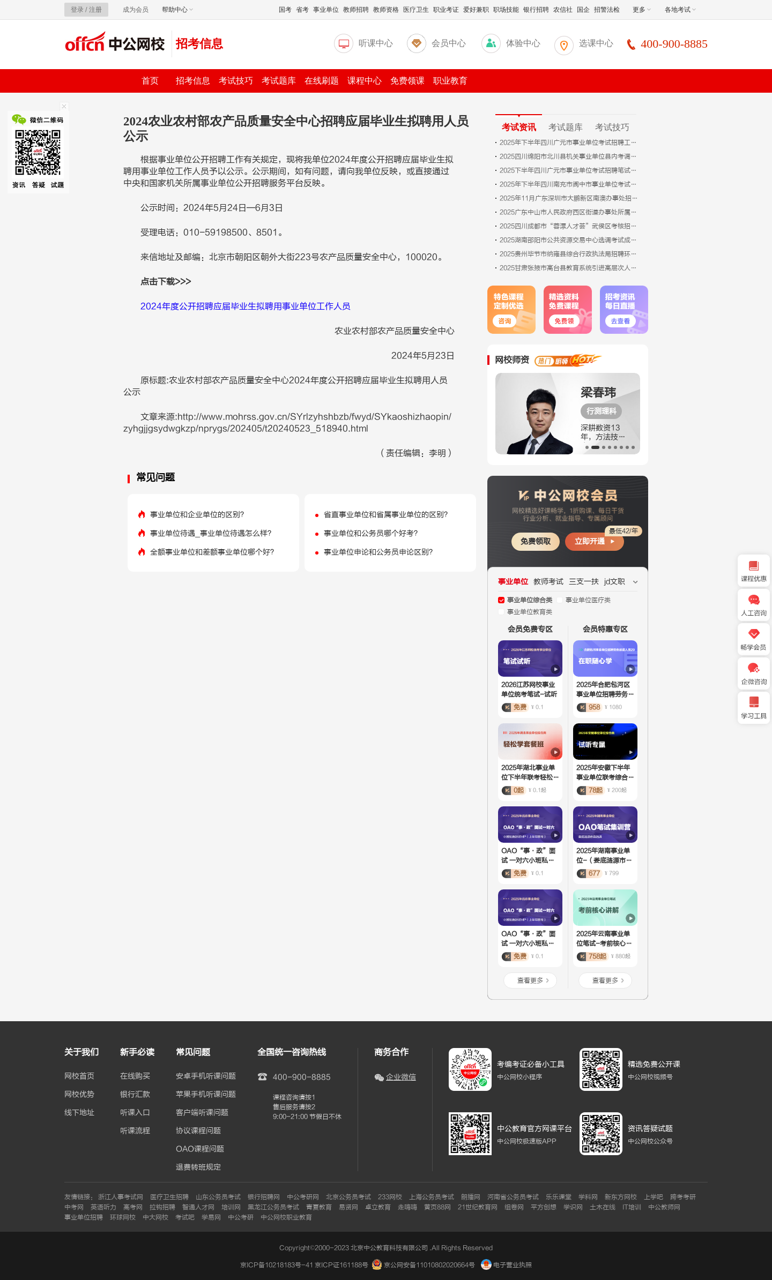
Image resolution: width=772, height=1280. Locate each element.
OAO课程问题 (200, 1149)
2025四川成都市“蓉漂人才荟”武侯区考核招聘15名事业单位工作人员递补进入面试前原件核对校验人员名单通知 (569, 226)
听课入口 (135, 1113)
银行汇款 (135, 1094)
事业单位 (326, 9)
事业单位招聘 (83, 1217)
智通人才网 (198, 1207)
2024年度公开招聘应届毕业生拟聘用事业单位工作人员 (245, 306)
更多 (642, 9)
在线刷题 (322, 80)
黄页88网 (437, 1207)
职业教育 (450, 80)
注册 (95, 9)
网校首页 (79, 1076)
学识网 (573, 1207)
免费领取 (536, 541)
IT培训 (631, 1207)
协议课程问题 (198, 1131)
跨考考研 (683, 1197)
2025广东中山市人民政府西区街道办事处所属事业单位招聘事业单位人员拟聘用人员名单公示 (569, 212)
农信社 (563, 9)
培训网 (231, 1207)
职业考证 (446, 9)
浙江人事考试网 (120, 1197)
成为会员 (136, 9)
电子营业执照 (506, 1265)
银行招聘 (536, 9)
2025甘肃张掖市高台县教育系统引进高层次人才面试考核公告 (569, 268)
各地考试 (680, 9)
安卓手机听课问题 (206, 1076)
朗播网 (470, 1197)
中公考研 (241, 1217)
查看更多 (530, 980)
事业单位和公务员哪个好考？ (372, 533)
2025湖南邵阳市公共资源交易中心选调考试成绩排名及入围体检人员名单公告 (569, 240)
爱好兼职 (476, 9)
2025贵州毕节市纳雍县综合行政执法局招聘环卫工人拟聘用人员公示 (569, 254)
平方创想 (543, 1207)
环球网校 (123, 1217)
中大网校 (155, 1217)
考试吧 (185, 1217)
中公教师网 (664, 1207)
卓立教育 (378, 1207)
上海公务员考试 (431, 1197)
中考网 (74, 1207)
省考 (302, 9)
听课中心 (376, 43)
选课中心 (596, 43)
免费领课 (407, 80)
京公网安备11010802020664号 (429, 1265)
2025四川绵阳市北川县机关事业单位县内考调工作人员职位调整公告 (569, 156)
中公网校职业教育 (286, 1217)
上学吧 (653, 1197)
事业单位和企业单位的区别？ (199, 514)
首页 (150, 80)
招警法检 (607, 9)
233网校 (390, 1197)
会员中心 (449, 43)
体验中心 (523, 43)
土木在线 (602, 1207)
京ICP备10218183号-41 (276, 1265)
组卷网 (514, 1207)
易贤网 (348, 1207)
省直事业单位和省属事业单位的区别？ (387, 514)
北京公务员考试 (348, 1197)
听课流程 (135, 1131)
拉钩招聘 (162, 1207)
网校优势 (79, 1094)
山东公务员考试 (218, 1197)
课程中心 (364, 80)
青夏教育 (319, 1207)
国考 (285, 9)
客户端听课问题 (202, 1113)
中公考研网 (303, 1197)
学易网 (211, 1217)
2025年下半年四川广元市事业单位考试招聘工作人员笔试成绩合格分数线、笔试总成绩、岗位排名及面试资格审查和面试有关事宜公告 (569, 142)
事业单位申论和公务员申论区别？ (380, 552)
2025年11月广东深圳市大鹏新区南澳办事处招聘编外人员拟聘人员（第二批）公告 (569, 198)
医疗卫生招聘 (169, 1197)
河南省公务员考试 (513, 1197)
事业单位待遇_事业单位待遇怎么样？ (212, 533)
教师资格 (386, 9)
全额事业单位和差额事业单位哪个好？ (214, 552)
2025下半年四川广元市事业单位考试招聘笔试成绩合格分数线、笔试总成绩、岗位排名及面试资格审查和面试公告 (569, 170)
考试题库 (279, 80)
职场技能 (506, 9)
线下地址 (79, 1113)
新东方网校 (621, 1197)
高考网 (133, 1207)
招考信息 (199, 43)
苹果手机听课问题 (206, 1094)
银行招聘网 (264, 1197)
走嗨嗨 (407, 1207)
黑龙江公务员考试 (273, 1207)
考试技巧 (236, 80)
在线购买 (135, 1076)
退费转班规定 (198, 1167)
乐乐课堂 (558, 1197)
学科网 (588, 1197)
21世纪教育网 (478, 1207)
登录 (77, 9)
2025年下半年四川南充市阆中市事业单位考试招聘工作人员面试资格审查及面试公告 (569, 184)
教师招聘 (356, 9)
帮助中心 (177, 9)
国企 (583, 9)
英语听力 (103, 1207)
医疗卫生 (416, 9)
